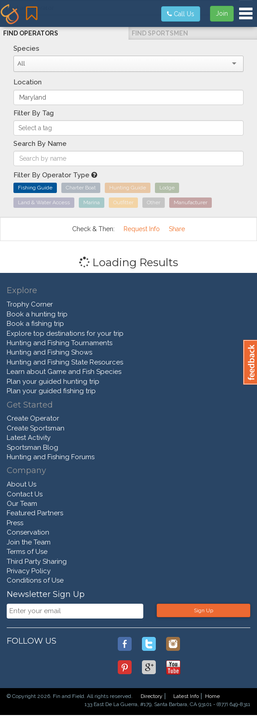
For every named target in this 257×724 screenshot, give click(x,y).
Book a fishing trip (35, 324)
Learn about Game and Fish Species (64, 372)
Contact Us (25, 494)
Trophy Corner (30, 304)
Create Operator (33, 418)
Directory (152, 696)
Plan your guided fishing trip (51, 391)
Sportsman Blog (32, 447)
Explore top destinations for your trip (65, 333)
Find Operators (30, 33)
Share (177, 229)
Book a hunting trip (37, 314)
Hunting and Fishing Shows (49, 352)
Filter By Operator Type (55, 175)
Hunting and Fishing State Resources (65, 362)
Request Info (142, 229)
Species (26, 48)
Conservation (28, 532)
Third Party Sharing (37, 561)
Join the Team (29, 542)
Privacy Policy (29, 571)
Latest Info (186, 696)
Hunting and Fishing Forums (50, 457)
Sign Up (203, 610)
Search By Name (40, 144)
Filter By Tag (33, 113)
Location (27, 82)
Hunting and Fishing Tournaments (59, 343)
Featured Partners (35, 513)
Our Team (22, 504)
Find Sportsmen (160, 33)
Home (212, 696)
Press (15, 523)
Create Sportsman (35, 428)
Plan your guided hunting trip (53, 381)
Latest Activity (29, 438)
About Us (21, 484)
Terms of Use (27, 552)
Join (222, 13)
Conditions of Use (35, 580)
